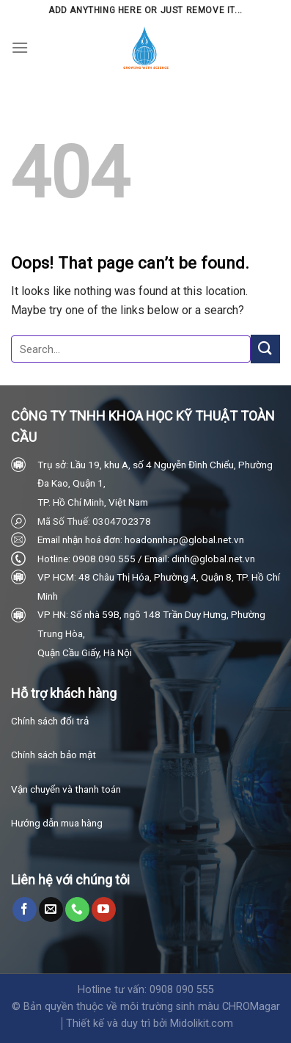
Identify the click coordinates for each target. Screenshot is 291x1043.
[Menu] (20, 47)
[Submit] (265, 349)
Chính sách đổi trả (50, 721)
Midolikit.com (201, 1023)
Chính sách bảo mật (53, 754)
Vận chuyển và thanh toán (66, 789)
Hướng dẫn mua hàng (57, 823)
